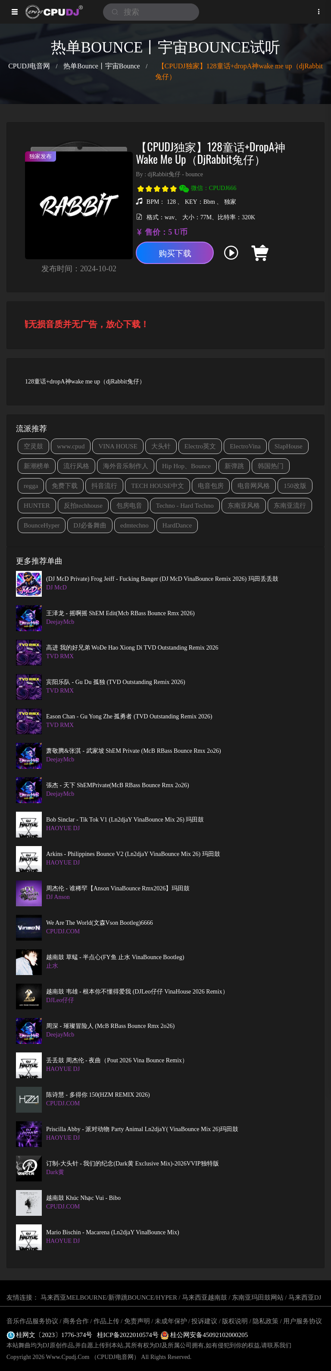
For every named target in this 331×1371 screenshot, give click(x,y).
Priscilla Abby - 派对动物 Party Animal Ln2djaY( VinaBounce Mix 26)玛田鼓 (142, 1129)
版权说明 (235, 1321)
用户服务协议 (302, 1321)
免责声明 (137, 1321)
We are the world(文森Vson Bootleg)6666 (99, 923)
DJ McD (56, 587)
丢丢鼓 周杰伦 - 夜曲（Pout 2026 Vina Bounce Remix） (117, 1060)
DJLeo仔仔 (60, 1000)
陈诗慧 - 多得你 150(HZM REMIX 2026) (98, 1095)
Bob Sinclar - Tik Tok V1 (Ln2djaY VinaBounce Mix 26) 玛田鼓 (125, 819)
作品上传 (106, 1321)
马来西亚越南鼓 (204, 1297)
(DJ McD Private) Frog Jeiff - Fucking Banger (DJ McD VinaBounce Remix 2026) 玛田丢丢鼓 (162, 579)
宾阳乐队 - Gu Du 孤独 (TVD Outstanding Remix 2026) (115, 682)
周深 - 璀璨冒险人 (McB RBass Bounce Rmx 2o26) (110, 1026)
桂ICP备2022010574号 (128, 1334)
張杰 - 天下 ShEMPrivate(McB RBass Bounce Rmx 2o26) (117, 785)
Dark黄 (55, 1172)
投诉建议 (204, 1321)
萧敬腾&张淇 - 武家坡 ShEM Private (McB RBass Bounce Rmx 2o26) (133, 751)
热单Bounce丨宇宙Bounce (101, 66)
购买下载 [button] (178, 253)
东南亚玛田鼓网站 (258, 1297)
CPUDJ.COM (63, 931)
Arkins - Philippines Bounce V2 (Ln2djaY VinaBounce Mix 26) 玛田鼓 (133, 854)
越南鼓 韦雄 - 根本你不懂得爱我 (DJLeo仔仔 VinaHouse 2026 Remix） (137, 991)
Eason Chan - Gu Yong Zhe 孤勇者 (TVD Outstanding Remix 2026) (129, 716)
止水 (52, 966)
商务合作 (76, 1321)
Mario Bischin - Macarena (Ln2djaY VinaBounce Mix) (112, 1232)
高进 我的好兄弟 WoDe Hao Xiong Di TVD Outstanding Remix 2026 (132, 647)
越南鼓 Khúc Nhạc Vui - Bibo (83, 1198)
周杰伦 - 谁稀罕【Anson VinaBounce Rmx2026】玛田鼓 (118, 888)
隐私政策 (265, 1321)
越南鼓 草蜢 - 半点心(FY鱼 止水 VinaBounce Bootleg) (115, 957)
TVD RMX (60, 656)
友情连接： (22, 1297)
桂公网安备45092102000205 (204, 1334)
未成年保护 (171, 1321)
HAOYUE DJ (63, 828)
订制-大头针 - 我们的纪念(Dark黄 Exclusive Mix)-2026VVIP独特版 (132, 1163)
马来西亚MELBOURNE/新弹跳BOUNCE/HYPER (109, 1297)
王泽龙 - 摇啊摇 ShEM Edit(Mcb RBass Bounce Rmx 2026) (120, 613)
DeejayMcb (60, 622)
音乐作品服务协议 (32, 1321)
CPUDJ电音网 (29, 66)
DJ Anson (58, 897)
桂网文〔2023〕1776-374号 (49, 1334)
